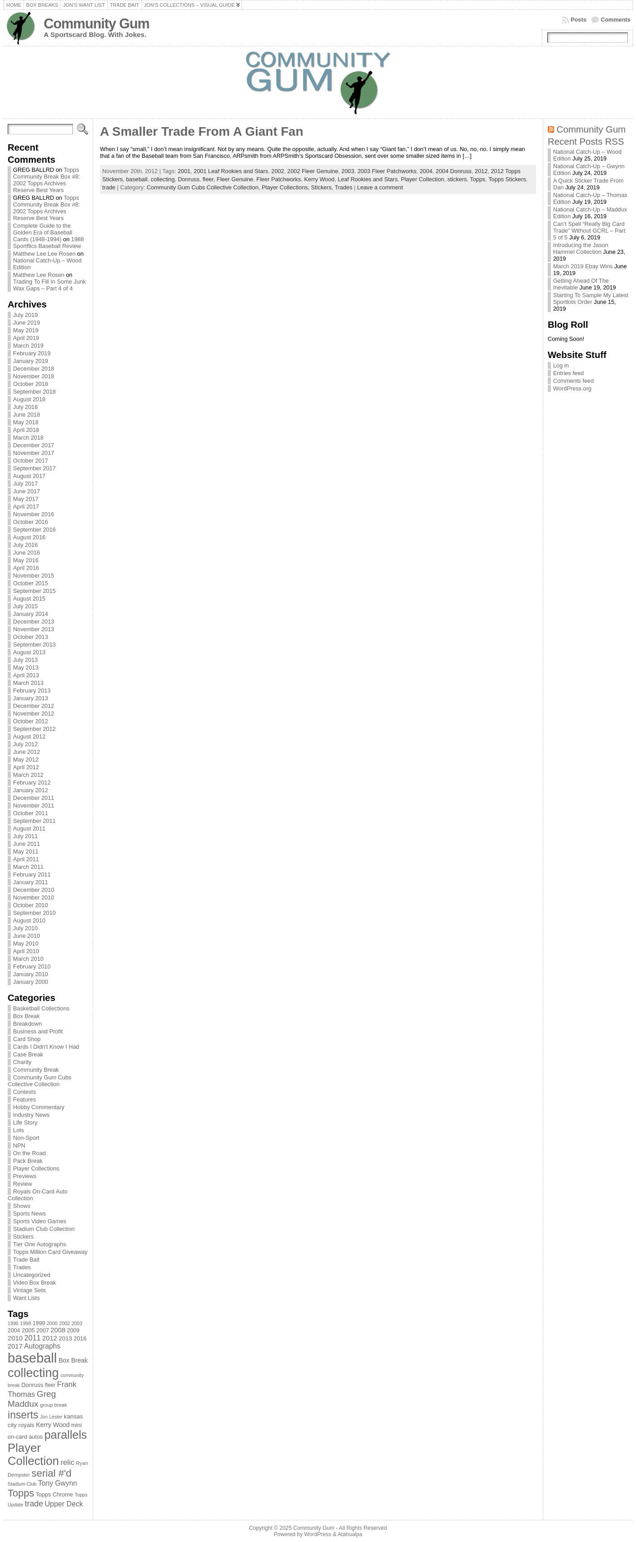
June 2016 (26, 552)
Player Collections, (286, 187)
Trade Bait (26, 1259)
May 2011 (25, 851)
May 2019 (25, 330)
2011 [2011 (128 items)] (32, 1338)
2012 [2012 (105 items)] (49, 1338)
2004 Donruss (454, 171)
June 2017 (26, 491)
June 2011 (26, 843)
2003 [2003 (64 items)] (77, 1323)
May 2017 (25, 499)
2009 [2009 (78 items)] (73, 1330)
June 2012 (26, 751)
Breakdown (27, 1023)
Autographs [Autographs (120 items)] (42, 1346)
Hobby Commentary (38, 1107)
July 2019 (25, 315)
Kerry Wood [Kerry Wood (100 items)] (53, 1424)
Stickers (23, 1236)
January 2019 (30, 361)
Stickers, (323, 187)
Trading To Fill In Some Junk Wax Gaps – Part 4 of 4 (49, 285)
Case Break (28, 1054)
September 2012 (34, 728)
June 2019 (26, 322)
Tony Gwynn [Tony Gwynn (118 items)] (57, 1483)
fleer (208, 179)
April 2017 (26, 506)
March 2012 (28, 774)
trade (108, 187)
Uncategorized (31, 1274)
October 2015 (30, 583)
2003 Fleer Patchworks (387, 171)
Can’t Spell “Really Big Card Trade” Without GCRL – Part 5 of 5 (589, 230)
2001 (183, 171)
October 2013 (30, 636)
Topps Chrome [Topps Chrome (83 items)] (54, 1494)
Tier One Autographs (39, 1244)
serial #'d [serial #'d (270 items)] (52, 1473)
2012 (481, 171)
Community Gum (96, 24)
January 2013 (30, 698)
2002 (277, 171)
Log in (561, 365)
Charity (22, 1062)
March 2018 (28, 437)
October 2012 (30, 721)
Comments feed (573, 380)
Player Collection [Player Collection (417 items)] (33, 1454)
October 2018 (30, 384)
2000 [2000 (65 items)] (52, 1323)
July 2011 (25, 836)
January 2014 (30, 613)
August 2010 (29, 920)
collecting (163, 179)
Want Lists (26, 1297)
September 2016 (34, 529)
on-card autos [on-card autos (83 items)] (25, 1436)
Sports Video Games (39, 1221)
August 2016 (29, 537)
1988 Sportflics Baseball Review (48, 242)
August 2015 (29, 598)
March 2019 (28, 345)
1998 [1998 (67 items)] (25, 1323)
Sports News (29, 1213)
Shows (21, 1205)
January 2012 (30, 790)
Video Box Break (34, 1282)
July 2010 (25, 928)
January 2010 (30, 974)
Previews (24, 1176)
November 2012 (33, 713)
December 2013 (33, 621)
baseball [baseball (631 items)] (32, 1357)
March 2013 (28, 682)
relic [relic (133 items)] (67, 1462)
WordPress (317, 1534)
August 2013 (29, 652)
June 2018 (26, 414)
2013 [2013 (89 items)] (65, 1338)
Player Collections (36, 1168)
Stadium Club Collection (44, 1228)
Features (24, 1099)
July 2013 (25, 659)
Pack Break (27, 1160)
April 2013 (26, 675)
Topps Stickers (507, 179)
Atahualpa (349, 1534)
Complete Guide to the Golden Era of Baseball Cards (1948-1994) (43, 232)
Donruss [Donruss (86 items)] (32, 1384)
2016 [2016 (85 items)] (80, 1338)
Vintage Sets (29, 1290)
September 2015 (34, 590)
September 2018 (34, 391)
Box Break (26, 1016)
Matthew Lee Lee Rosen (44, 253)
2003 (347, 171)
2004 (426, 171)
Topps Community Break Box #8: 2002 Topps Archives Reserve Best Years (46, 179)
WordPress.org (572, 388)
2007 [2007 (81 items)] (42, 1330)
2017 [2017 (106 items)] (15, 1346)
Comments (616, 19)
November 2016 (33, 514)
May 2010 (25, 943)
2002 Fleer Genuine (312, 171)
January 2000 (30, 981)
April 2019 (26, 338)
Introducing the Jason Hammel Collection (580, 248)
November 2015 (33, 575)
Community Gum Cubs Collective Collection (39, 1081)
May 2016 (25, 560)
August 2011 (29, 828)
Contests (24, 1091)
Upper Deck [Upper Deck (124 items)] (64, 1504)
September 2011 (34, 820)
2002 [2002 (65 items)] (64, 1323)
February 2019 (31, 353)
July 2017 (25, 483)
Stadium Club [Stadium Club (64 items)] (22, 1484)
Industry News (31, 1114)
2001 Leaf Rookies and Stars (231, 171)
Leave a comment (380, 187)
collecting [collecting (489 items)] (33, 1373)
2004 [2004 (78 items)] (14, 1330)
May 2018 (25, 422)
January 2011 (30, 882)
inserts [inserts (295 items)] (23, 1415)
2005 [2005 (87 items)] (28, 1330)
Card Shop (27, 1039)
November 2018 (33, 376)
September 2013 (34, 644)
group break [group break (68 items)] (53, 1405)
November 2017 (33, 453)
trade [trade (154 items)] (34, 1503)
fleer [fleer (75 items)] (50, 1385)
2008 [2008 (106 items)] (57, 1330)
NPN (19, 1145)
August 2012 (29, 736)
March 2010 (28, 958)
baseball (137, 179)
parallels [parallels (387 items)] (66, 1434)
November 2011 (33, 805)
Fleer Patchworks (278, 179)
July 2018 (25, 407)
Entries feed (568, 373)
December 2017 (33, 445)
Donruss (189, 179)
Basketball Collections (41, 1008)
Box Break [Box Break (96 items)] (73, 1360)
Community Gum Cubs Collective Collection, (204, 187)
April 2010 (26, 951)
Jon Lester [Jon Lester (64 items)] (51, 1416)
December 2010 (33, 889)
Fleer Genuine (235, 179)
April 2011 (26, 859)
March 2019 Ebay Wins (583, 266)
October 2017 (30, 460)
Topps (477, 179)
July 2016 (25, 545)
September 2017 (34, 468)
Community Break (36, 1069)
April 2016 (26, 567)
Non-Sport (26, 1137)
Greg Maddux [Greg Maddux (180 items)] (32, 1399)
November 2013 (33, 629)
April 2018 (26, 430)
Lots (18, 1130)
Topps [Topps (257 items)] (21, 1493)
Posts (578, 19)
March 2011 (28, 866)
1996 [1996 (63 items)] (13, 1323)
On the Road (29, 1153)
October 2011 (30, 813)
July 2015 (25, 606)
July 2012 (25, 744)
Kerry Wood (319, 179)
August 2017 (29, 476)
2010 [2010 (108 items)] (15, 1338)
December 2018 (33, 368)
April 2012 (26, 767)
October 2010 (30, 905)
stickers (457, 179)
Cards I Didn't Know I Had (46, 1046)
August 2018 (29, 399)
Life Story (25, 1122)
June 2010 (26, 935)
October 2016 (30, 522)
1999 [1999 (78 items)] (38, 1323)
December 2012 (33, 705)
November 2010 (33, 897)
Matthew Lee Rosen (38, 274)
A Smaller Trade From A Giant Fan (201, 131)
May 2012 (25, 759)
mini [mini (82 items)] (76, 1425)
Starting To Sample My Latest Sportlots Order (590, 298)
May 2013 (25, 667)
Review (22, 1183)
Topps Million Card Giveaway (50, 1251)
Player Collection (422, 179)
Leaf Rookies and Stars (368, 179)
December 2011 (33, 797)
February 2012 (31, 782)
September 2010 (34, 912)
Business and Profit (38, 1031)
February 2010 (31, 966)
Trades (22, 1267)
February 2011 (31, 874)
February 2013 (31, 690)
